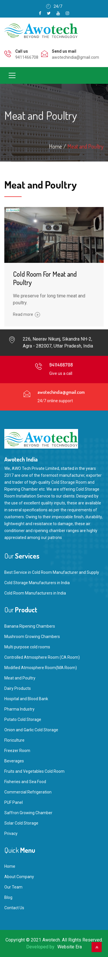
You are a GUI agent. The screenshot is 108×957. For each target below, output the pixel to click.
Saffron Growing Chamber (28, 812)
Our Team (13, 887)
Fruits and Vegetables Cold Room (34, 771)
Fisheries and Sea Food (25, 781)
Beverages (14, 761)
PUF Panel (13, 802)
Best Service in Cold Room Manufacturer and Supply (51, 572)
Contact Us (14, 907)
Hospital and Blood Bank (26, 698)
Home (9, 866)
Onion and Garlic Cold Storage (31, 730)
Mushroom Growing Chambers (32, 636)
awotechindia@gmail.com (75, 57)
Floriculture (14, 740)
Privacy (11, 833)
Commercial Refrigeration (28, 792)
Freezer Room (17, 750)
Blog (8, 897)
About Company (19, 876)
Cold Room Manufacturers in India (35, 593)
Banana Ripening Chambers (29, 626)
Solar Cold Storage (21, 823)
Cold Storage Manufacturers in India (37, 582)
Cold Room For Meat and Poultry (45, 278)
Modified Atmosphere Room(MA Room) (40, 667)
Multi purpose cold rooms (27, 647)
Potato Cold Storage (22, 719)
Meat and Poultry (85, 146)
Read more (26, 314)
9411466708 (26, 57)
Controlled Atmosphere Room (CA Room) (42, 657)
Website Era (69, 947)
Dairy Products (17, 688)
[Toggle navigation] (12, 75)
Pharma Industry (19, 709)
